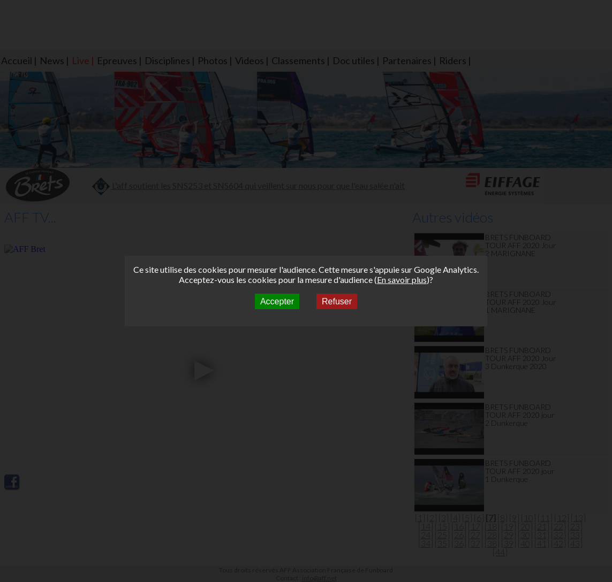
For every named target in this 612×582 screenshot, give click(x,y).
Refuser (337, 301)
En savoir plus (402, 279)
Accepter (277, 301)
